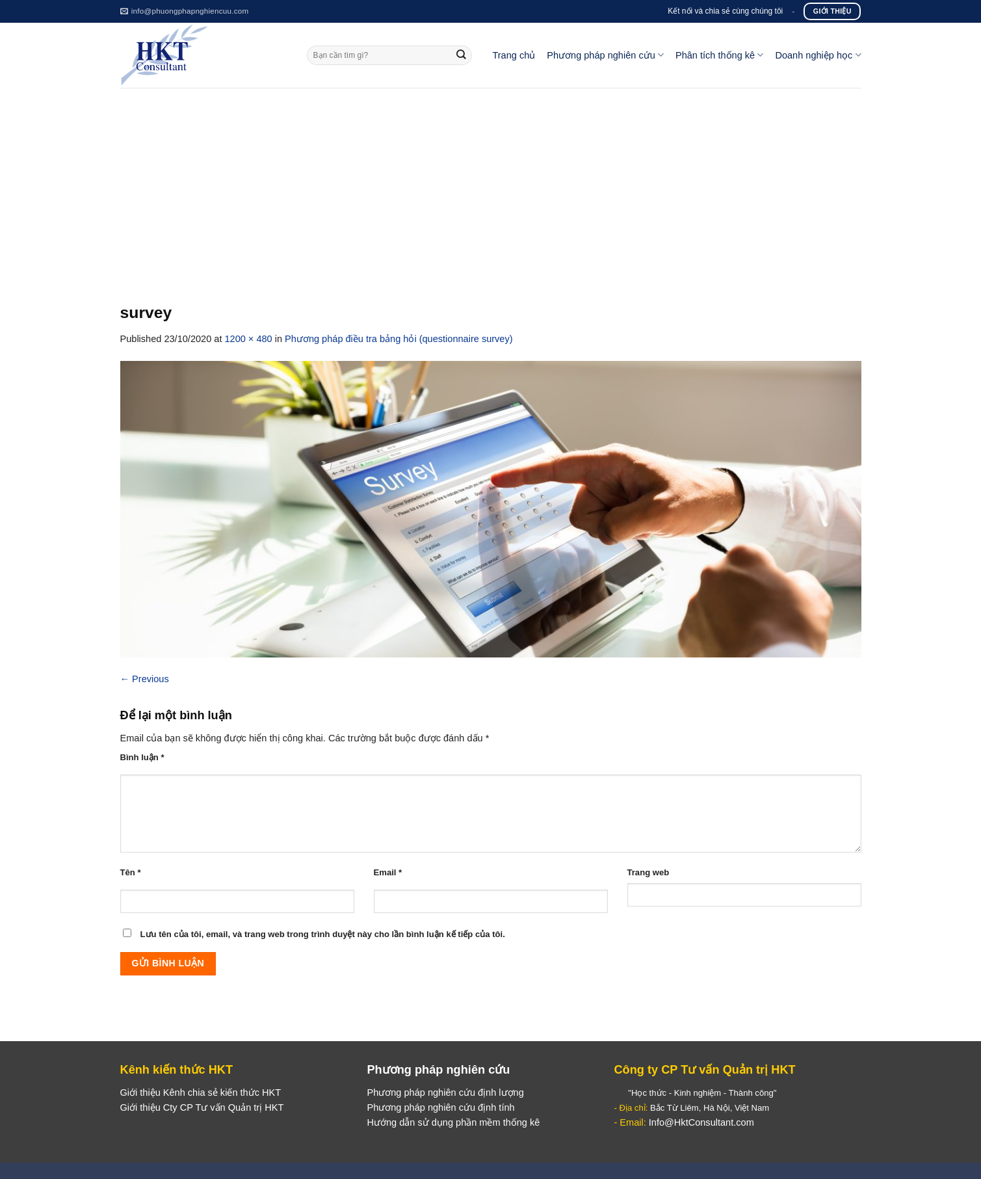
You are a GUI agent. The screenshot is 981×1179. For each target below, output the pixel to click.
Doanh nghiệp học (818, 55)
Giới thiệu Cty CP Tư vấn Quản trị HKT (202, 1107)
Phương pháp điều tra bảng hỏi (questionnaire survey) (399, 339)
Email (388, 872)
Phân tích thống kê (719, 55)
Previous (144, 679)
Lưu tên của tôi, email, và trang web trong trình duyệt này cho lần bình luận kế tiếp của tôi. (322, 934)
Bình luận (142, 757)
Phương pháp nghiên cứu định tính (440, 1107)
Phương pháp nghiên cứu (605, 55)
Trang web (648, 872)
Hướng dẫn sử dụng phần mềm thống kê (453, 1122)
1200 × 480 (248, 339)
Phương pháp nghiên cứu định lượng (445, 1092)
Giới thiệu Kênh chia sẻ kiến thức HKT (200, 1092)
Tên (130, 872)
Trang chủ (513, 55)
